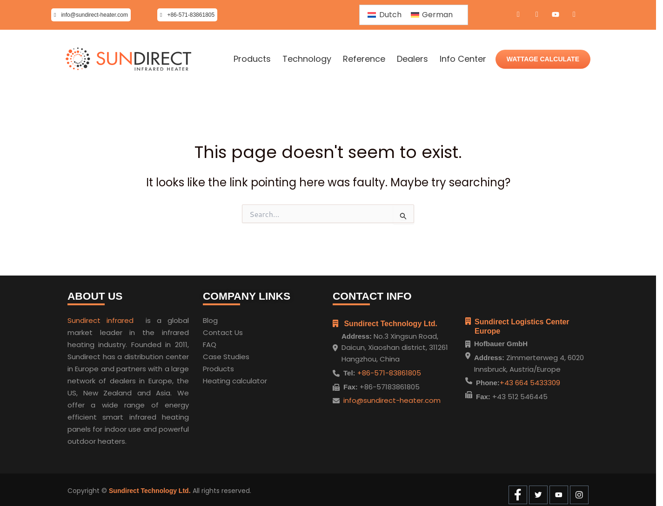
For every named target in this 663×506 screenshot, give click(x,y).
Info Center (463, 59)
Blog (210, 317)
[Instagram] (574, 15)
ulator (257, 378)
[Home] (128, 59)
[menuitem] (384, 14)
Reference (364, 59)
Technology (306, 59)
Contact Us (223, 330)
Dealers (412, 59)
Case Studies (226, 354)
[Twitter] (537, 15)
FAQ (209, 342)
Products (252, 59)
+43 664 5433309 (530, 383)
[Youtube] (556, 15)
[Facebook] (518, 15)
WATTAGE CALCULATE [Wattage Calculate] (543, 59)
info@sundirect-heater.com (392, 397)
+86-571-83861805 (388, 370)
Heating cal (222, 378)
